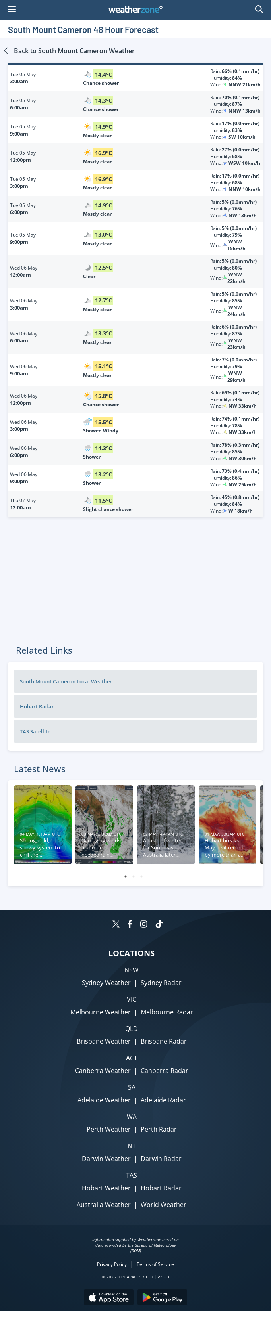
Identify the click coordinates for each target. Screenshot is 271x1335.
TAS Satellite (35, 731)
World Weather (163, 1204)
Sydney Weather (106, 982)
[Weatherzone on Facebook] (130, 925)
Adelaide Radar (163, 1100)
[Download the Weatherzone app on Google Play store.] (162, 1298)
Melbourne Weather (100, 1012)
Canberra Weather (103, 1070)
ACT (131, 1058)
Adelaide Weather (104, 1100)
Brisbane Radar (164, 1041)
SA (132, 1087)
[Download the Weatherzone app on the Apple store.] (109, 1298)
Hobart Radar (37, 706)
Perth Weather (109, 1129)
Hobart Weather (106, 1188)
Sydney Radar (161, 982)
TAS (131, 1175)
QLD (131, 1028)
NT (132, 1146)
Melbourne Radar (167, 1012)
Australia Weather (104, 1204)
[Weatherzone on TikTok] (159, 925)
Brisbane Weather (104, 1041)
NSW (131, 970)
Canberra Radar (164, 1070)
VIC (131, 999)
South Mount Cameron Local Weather (66, 681)
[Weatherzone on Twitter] (116, 925)
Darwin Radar (161, 1158)
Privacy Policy (112, 1264)
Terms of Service (155, 1264)
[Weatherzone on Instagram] (143, 925)
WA (132, 1116)
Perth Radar (159, 1129)
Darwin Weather (106, 1158)
